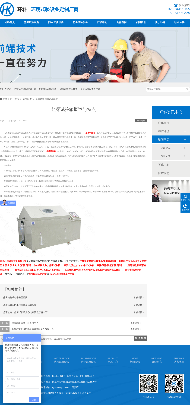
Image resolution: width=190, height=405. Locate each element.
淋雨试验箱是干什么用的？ (25, 323)
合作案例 (121, 22)
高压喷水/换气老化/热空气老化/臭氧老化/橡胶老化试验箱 (92, 270)
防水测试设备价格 (48, 89)
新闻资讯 (141, 22)
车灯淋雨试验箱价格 (42, 339)
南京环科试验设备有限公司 (13, 261)
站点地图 (179, 360)
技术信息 (163, 173)
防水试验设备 (55, 22)
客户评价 (163, 131)
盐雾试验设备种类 (68, 89)
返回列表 (141, 120)
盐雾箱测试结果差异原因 (15, 297)
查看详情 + (135, 323)
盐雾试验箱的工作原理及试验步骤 (19, 305)
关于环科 (160, 22)
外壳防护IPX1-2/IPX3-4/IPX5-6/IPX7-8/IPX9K (37, 270)
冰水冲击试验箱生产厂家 (62, 274)
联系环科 (179, 22)
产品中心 (102, 22)
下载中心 (163, 164)
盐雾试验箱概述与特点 (47, 99)
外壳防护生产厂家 (38, 274)
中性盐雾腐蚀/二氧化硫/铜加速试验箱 (98, 261)
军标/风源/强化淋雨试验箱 (109, 265)
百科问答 (166, 156)
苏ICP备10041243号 (85, 376)
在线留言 (156, 360)
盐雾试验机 (54, 265)
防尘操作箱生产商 (62, 339)
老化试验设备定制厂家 (25, 89)
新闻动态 (27, 99)
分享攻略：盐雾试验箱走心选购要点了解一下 (25, 312)
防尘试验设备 (80, 22)
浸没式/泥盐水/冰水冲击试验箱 (79, 265)
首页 (17, 99)
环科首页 (10, 22)
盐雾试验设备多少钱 (90, 89)
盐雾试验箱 (90, 133)
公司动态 (166, 148)
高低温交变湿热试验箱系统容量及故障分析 (33, 329)
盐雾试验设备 (31, 22)
